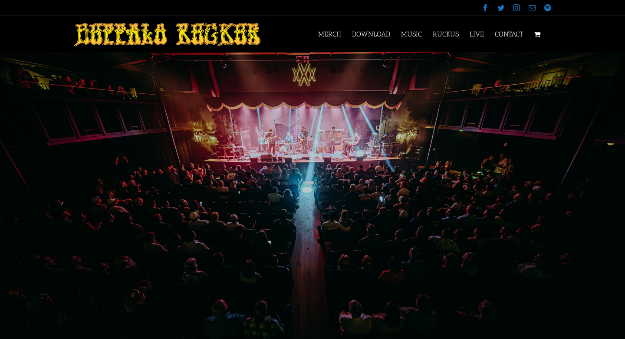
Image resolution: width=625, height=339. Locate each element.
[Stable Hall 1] (312, 195)
